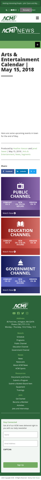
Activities (20, 405)
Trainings (20, 390)
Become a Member (20, 402)
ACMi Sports (20, 368)
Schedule (20, 337)
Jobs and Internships (20, 408)
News (17, 154)
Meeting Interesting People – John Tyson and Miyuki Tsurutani (21, 3)
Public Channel (20, 343)
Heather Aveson (20, 148)
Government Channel (20, 350)
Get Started (20, 399)
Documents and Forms (20, 377)
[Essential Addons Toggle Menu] (37, 44)
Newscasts (20, 362)
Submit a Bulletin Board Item (20, 383)
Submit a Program (20, 380)
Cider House (36, 478)
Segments (26, 154)
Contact (32, 10)
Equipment (20, 387)
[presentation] (20, 455)
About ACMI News (20, 365)
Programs (20, 340)
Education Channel (20, 347)
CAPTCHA (7, 449)
